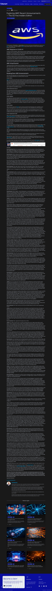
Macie (8, 79)
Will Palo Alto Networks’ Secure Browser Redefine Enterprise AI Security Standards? (35, 566)
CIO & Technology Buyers (10, 18)
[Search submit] (51, 1)
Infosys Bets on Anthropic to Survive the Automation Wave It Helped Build (34, 542)
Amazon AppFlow (24, 99)
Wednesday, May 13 (33, 66)
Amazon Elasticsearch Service (31, 90)
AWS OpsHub (9, 137)
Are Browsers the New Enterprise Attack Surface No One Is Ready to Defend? (34, 519)
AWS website (37, 140)
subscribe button (30, 464)
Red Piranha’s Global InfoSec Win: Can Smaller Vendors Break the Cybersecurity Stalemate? (16, 566)
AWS (23, 46)
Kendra (17, 106)
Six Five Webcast (9, 8)
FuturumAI (10, 524)
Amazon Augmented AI (11, 116)
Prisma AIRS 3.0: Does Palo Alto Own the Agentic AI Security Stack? (15, 542)
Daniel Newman (15, 10)
